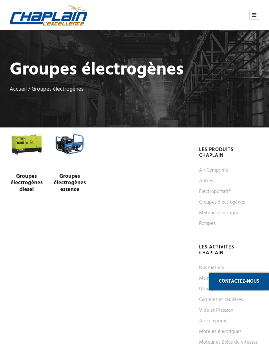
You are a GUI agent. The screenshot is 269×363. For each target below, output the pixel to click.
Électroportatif (214, 192)
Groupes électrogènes (222, 202)
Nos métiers (211, 268)
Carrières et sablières (221, 300)
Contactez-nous (239, 281)
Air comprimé (213, 321)
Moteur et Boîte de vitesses (228, 342)
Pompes (207, 223)
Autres (206, 181)
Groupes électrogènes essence (70, 183)
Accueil (18, 89)
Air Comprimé (213, 170)
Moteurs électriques (220, 213)
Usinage (207, 289)
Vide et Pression (216, 310)
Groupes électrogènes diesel (27, 183)
